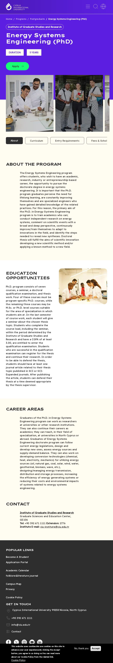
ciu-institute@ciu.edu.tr (54, 526)
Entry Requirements (67, 140)
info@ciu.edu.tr (20, 624)
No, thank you (81, 648)
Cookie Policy (14, 597)
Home (9, 19)
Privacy (10, 589)
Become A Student (17, 557)
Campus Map (13, 583)
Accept (96, 648)
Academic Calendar (17, 570)
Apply (15, 66)
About (14, 140)
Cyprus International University (21, 7)
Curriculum (36, 140)
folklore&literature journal (22, 575)
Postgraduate (37, 19)
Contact (16, 631)
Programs (21, 19)
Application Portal (17, 562)
